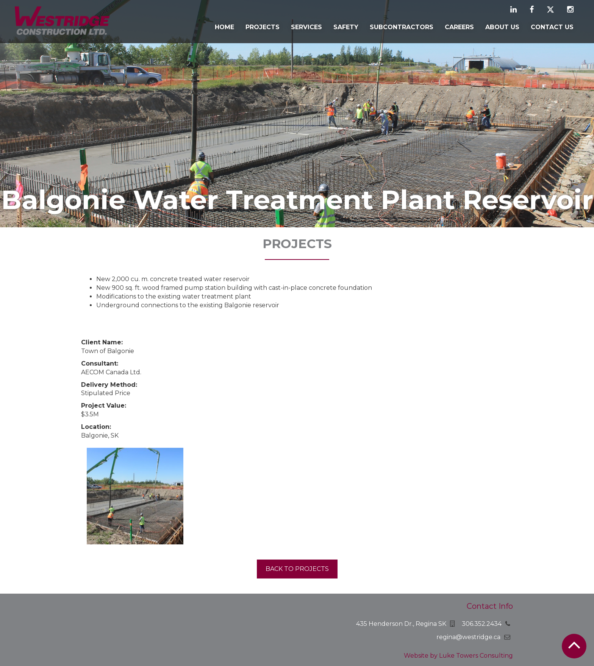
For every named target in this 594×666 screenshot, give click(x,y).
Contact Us (552, 27)
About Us (502, 27)
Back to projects (297, 568)
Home (224, 27)
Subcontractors (401, 27)
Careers (459, 27)
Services (306, 27)
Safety (345, 27)
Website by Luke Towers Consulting (458, 655)
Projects (262, 27)
